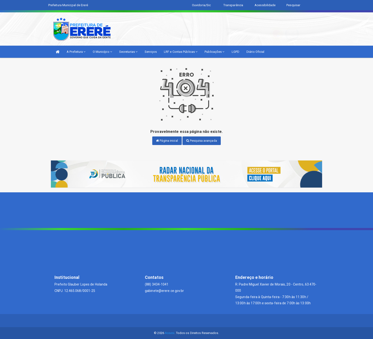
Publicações (214, 51)
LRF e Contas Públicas (180, 51)
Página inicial (167, 140)
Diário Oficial (255, 51)
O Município (102, 51)
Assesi (170, 333)
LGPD (235, 51)
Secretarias (128, 51)
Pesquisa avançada (201, 140)
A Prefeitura (76, 51)
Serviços (151, 51)
